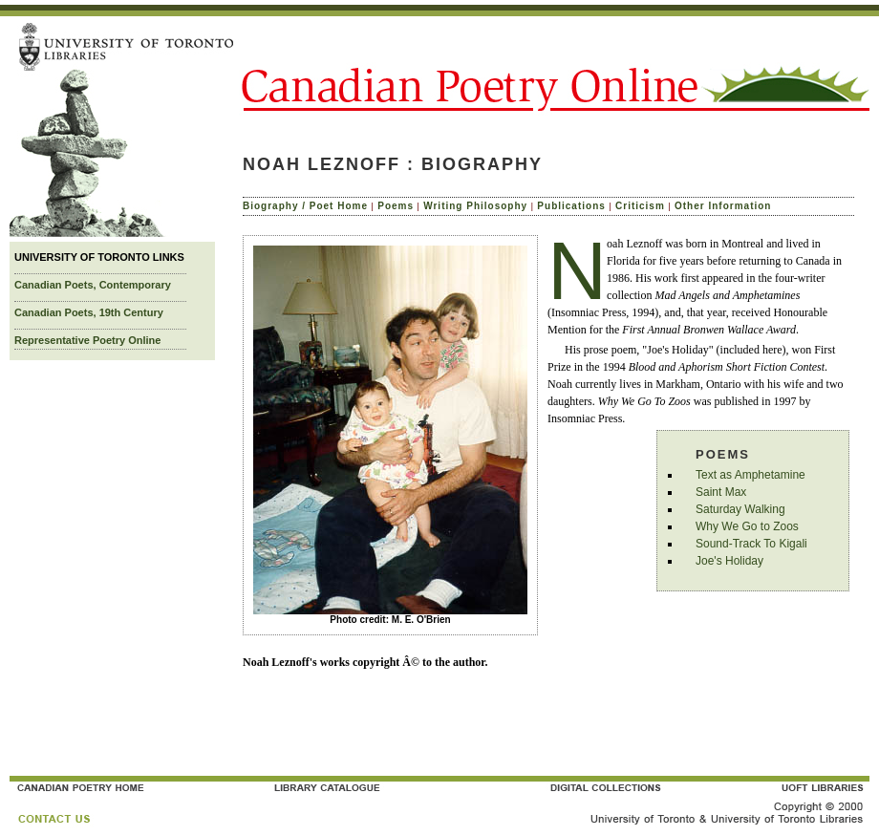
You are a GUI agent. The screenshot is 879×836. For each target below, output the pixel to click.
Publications (571, 206)
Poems (395, 206)
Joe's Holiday (729, 561)
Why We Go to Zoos (747, 526)
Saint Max (721, 492)
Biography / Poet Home (305, 206)
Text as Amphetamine (750, 475)
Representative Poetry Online (87, 340)
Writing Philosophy (475, 206)
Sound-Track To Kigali (751, 543)
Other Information (723, 206)
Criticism (640, 206)
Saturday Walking (740, 509)
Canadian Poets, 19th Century (88, 312)
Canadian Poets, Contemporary (92, 284)
